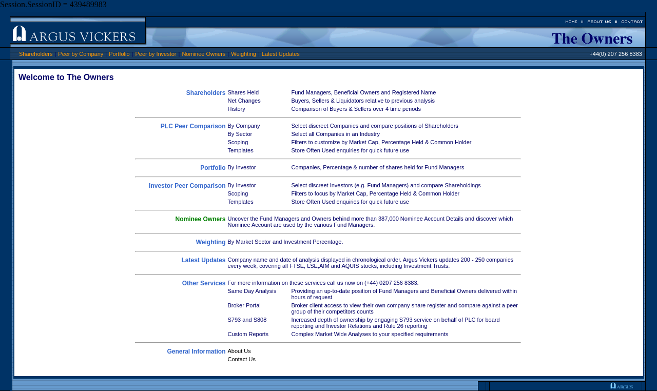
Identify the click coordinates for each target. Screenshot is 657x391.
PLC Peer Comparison (193, 126)
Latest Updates (281, 54)
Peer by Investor (155, 54)
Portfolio (119, 54)
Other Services (204, 283)
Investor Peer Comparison (187, 185)
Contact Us (242, 359)
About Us (239, 351)
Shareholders (35, 54)
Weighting (243, 54)
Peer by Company (80, 54)
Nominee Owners (203, 54)
